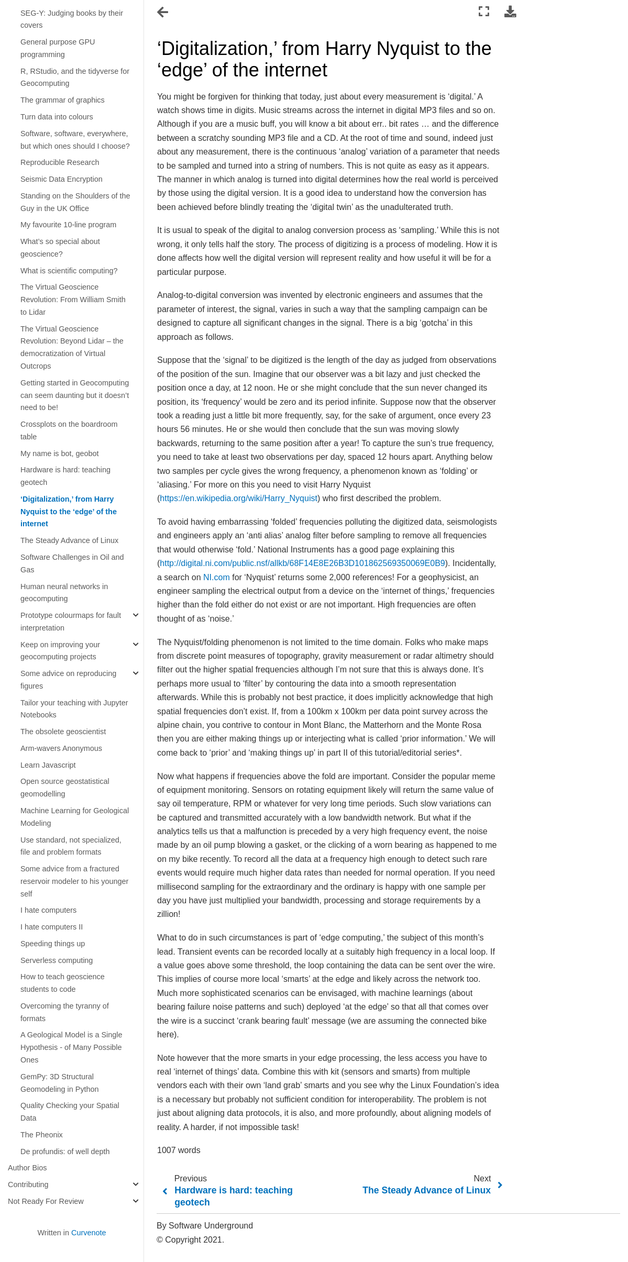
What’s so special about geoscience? (60, 247)
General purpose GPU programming (57, 48)
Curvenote (88, 1232)
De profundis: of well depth (64, 1151)
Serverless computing (56, 960)
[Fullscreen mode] (483, 11)
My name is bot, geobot (59, 453)
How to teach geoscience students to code (62, 982)
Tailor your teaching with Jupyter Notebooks (74, 709)
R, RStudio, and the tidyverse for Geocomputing (74, 77)
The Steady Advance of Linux (69, 540)
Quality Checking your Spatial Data (69, 1111)
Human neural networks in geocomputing (64, 592)
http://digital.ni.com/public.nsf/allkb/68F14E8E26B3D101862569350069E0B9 (302, 563)
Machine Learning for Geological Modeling (74, 816)
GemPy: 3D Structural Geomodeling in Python (59, 1082)
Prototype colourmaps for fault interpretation (70, 621)
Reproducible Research (59, 162)
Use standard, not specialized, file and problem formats (71, 846)
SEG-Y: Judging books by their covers (71, 19)
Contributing (28, 1184)
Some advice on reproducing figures (68, 679)
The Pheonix (41, 1135)
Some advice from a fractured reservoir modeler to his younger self (74, 881)
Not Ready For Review (46, 1201)
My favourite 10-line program (68, 224)
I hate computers (48, 910)
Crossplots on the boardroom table (69, 430)
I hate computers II (51, 927)
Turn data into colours (56, 117)
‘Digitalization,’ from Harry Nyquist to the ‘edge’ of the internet (68, 511)
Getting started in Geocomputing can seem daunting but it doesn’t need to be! (74, 395)
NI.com (216, 577)
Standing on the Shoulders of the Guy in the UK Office (75, 202)
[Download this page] (510, 11)
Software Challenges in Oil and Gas (72, 563)
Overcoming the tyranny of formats (64, 1012)
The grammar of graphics (62, 100)
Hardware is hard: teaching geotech (65, 476)
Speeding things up (52, 943)
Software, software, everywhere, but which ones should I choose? (75, 139)
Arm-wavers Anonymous (61, 748)
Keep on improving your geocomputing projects (60, 650)
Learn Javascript (48, 765)
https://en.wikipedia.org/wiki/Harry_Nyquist (238, 498)
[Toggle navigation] (163, 12)
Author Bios (27, 1168)
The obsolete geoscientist (63, 731)
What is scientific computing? (69, 271)
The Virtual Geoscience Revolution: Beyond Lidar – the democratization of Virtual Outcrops (72, 347)
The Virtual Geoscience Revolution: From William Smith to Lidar (73, 299)
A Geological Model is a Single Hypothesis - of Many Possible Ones (71, 1047)
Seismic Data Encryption (61, 179)
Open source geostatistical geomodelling (64, 787)
